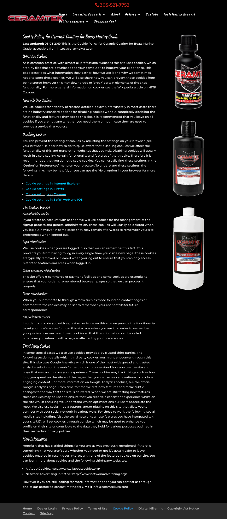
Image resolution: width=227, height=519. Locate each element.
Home (63, 15)
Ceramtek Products (87, 15)
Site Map (46, 513)
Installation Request (179, 15)
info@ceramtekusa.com (110, 487)
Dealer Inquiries (72, 22)
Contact (29, 513)
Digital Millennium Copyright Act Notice (168, 508)
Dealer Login (47, 508)
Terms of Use (97, 508)
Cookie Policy (123, 508)
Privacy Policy (72, 508)
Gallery (131, 15)
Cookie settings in (53, 183)
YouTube (152, 15)
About (115, 15)
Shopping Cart (105, 22)
